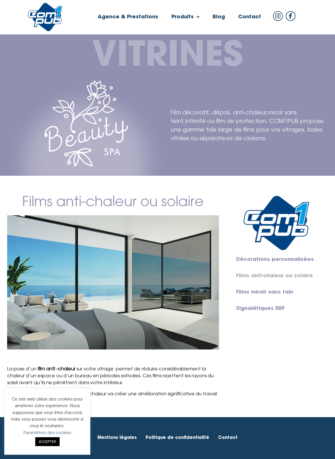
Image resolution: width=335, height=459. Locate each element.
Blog (219, 17)
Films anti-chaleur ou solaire (274, 276)
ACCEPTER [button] (47, 442)
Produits (185, 17)
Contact (249, 17)
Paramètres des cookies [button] (47, 432)
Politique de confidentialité (177, 438)
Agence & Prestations (128, 17)
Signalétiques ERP (260, 308)
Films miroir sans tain (264, 292)
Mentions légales (117, 438)
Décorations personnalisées (275, 259)
